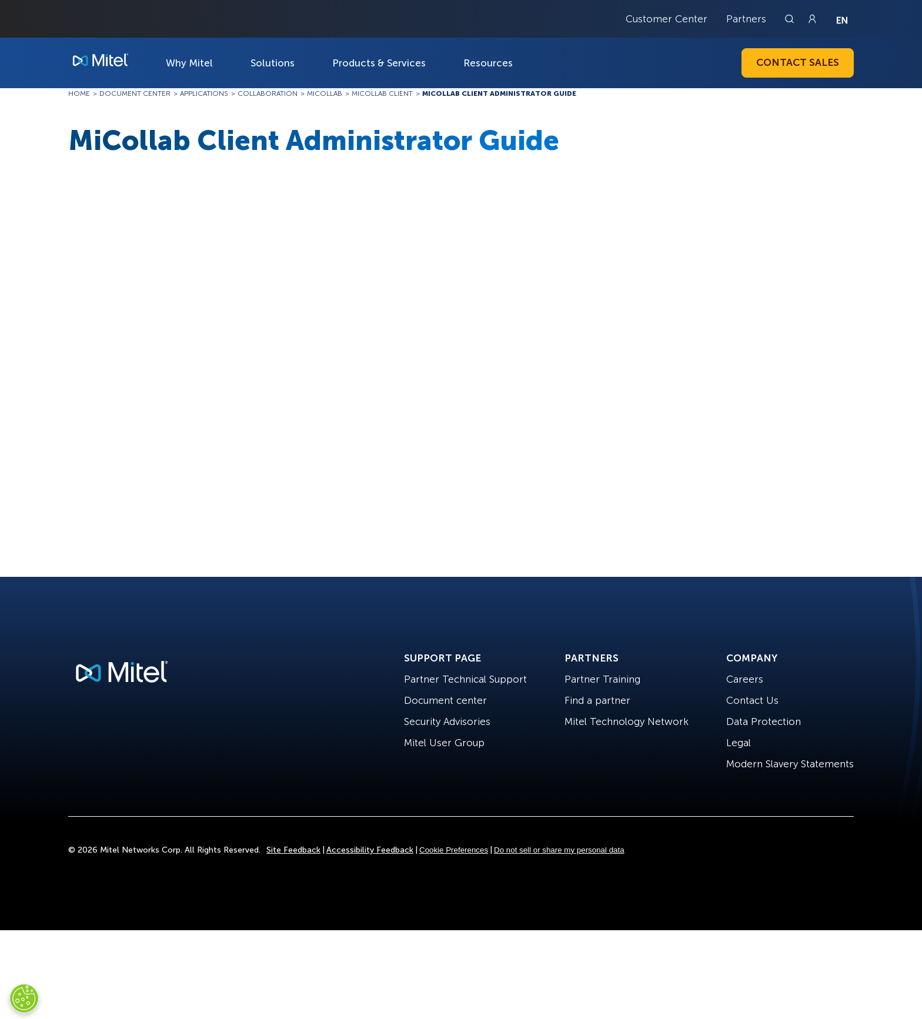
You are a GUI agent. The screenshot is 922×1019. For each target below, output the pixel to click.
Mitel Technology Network (626, 721)
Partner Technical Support (465, 679)
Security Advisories (447, 721)
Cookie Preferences (453, 850)
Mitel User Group (444, 743)
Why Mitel (189, 63)
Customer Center (666, 19)
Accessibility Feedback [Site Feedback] (369, 850)
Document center (445, 700)
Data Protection (763, 721)
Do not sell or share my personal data (559, 850)
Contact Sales (797, 62)
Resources (488, 63)
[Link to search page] (791, 19)
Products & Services (379, 63)
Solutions (272, 63)
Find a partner (597, 700)
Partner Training (602, 679)
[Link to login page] (812, 19)
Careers (744, 679)
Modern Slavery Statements (790, 764)
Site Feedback (293, 850)
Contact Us (752, 700)
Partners (746, 19)
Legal (738, 743)
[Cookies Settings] (24, 998)
